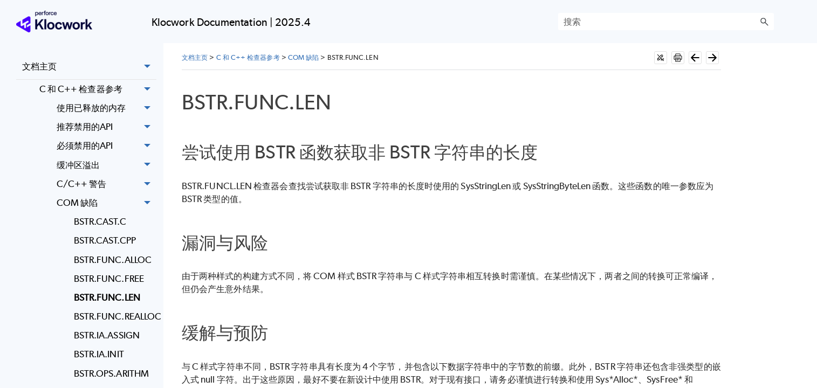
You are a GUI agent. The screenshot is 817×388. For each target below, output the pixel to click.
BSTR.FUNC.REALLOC (115, 316)
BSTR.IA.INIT (99, 354)
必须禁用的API (106, 146)
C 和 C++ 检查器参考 (97, 89)
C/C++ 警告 (106, 184)
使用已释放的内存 (106, 108)
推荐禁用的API (106, 126)
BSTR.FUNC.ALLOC (113, 259)
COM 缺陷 (106, 202)
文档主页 (89, 67)
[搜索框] (666, 21)
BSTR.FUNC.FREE (109, 278)
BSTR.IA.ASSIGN (107, 335)
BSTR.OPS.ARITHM (111, 373)
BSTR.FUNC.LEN (107, 297)
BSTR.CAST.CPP (105, 240)
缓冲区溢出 (106, 165)
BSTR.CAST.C (100, 221)
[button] (764, 21)
